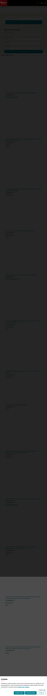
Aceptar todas (20, 693)
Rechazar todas (32, 693)
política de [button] (23, 687)
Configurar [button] (42, 693)
